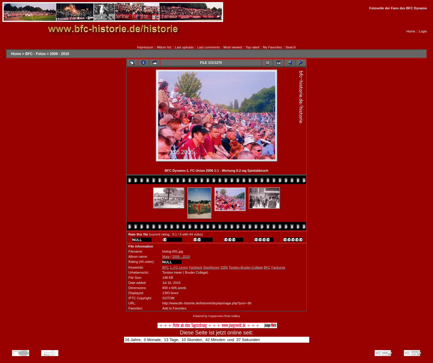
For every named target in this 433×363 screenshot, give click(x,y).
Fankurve (278, 267)
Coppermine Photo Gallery (224, 316)
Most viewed (232, 47)
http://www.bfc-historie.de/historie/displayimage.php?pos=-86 (206, 303)
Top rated (252, 47)
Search (291, 47)
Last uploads (184, 47)
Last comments (208, 47)
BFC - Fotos (35, 54)
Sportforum (211, 267)
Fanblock (195, 267)
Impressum (145, 47)
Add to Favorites (174, 308)
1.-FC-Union (179, 267)
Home (411, 31)
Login (423, 31)
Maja (166, 256)
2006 (224, 267)
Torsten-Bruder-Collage (246, 267)
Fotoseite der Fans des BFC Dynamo (398, 8)
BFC (165, 267)
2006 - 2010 (59, 54)
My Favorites (272, 47)
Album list (164, 47)
